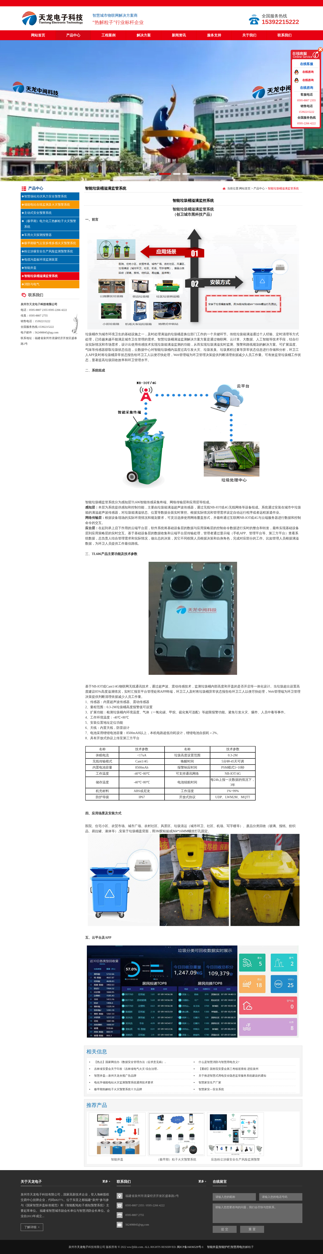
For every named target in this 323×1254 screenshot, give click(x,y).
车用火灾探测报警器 (38, 235)
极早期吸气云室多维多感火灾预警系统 (50, 243)
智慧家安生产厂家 (210, 1082)
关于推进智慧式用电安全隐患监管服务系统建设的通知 (232, 1075)
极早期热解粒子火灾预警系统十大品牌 (118, 1089)
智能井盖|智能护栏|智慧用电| (224, 1247)
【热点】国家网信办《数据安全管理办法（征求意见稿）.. (130, 1062)
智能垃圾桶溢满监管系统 (41, 276)
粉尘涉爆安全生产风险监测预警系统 (48, 251)
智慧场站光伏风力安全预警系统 (45, 196)
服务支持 (214, 35)
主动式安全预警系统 (38, 213)
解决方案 (144, 35)
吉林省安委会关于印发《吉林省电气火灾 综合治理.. (126, 1068)
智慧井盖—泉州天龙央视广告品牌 (115, 1075)
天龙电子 (34, 304)
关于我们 (249, 35)
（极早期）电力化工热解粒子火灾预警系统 (50, 223)
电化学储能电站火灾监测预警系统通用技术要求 (123, 1082)
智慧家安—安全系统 (211, 1089)
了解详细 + (32, 1227)
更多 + (106, 1181)
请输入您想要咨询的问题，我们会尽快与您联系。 (257, 1213)
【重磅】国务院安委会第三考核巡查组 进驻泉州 (228, 1068)
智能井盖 (30, 268)
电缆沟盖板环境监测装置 (41, 259)
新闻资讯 (179, 35)
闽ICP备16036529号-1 (190, 1247)
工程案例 (108, 35)
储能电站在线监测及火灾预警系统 (47, 204)
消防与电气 (31, 284)
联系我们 (284, 35)
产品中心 (73, 35)
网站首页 (38, 35)
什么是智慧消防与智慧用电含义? (219, 1062)
